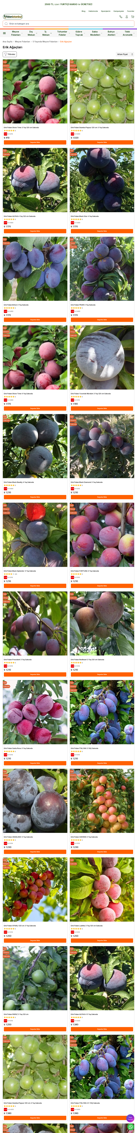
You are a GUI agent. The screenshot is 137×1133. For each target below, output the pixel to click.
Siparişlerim (105, 11)
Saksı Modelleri (96, 33)
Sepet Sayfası (130, 1118)
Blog (83, 11)
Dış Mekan (32, 33)
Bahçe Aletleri (113, 33)
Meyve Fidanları (17, 33)
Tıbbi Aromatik (129, 33)
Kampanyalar (119, 11)
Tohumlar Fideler (63, 33)
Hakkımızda (93, 11)
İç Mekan (47, 33)
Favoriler (130, 11)
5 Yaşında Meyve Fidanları (45, 41)
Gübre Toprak (80, 33)
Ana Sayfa (7, 41)
